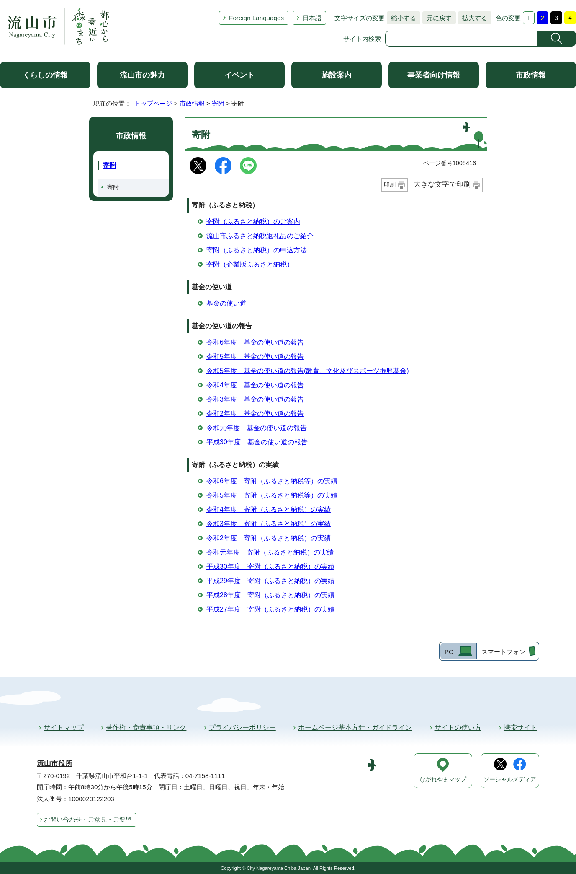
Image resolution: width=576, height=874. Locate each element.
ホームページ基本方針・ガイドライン (355, 727)
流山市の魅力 (142, 75)
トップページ (153, 103)
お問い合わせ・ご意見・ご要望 (88, 819)
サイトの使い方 (458, 727)
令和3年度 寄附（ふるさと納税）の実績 (268, 523)
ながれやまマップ (442, 779)
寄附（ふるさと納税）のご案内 (253, 221)
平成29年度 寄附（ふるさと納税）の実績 (270, 580)
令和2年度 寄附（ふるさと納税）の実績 (268, 538)
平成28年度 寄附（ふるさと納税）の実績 (270, 595)
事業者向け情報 (433, 75)
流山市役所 (54, 764)
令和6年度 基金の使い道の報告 (255, 342)
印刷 (390, 184)
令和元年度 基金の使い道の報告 (256, 427)
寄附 (218, 103)
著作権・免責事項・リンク (146, 727)
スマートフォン (503, 651)
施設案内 (336, 75)
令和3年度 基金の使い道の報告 (255, 399)
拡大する (472, 17)
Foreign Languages (256, 17)
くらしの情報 (45, 75)
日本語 (312, 17)
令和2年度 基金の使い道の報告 (255, 413)
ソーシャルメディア (509, 779)
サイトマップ (64, 727)
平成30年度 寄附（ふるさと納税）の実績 (270, 566)
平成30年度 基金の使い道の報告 (257, 442)
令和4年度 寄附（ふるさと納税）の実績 (268, 509)
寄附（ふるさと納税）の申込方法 (256, 250)
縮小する (401, 17)
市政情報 (531, 75)
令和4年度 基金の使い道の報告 (255, 385)
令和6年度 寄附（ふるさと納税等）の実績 (271, 481)
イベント (239, 75)
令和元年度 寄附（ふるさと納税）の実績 (270, 552)
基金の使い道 (226, 303)
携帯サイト (520, 727)
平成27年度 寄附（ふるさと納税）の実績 (270, 609)
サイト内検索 (362, 39)
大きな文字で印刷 (442, 184)
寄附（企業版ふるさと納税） (249, 264)
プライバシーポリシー (242, 727)
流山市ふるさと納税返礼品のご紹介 (260, 235)
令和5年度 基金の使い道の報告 (255, 356)
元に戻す (437, 17)
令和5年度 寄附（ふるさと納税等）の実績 (271, 495)
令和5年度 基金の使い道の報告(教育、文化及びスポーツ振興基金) (307, 370)
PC (449, 651)
